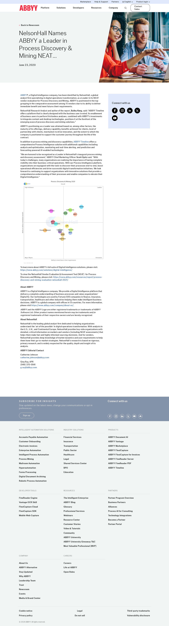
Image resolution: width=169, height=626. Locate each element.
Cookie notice (25, 611)
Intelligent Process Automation (34, 455)
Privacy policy (26, 615)
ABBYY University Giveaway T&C (79, 542)
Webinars (68, 516)
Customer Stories (72, 524)
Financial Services (72, 437)
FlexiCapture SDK (27, 511)
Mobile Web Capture (29, 516)
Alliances (112, 507)
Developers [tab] (78, 8)
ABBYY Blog (69, 502)
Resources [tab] (96, 8)
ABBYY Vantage (116, 442)
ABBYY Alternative (28, 567)
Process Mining (26, 459)
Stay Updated (26, 572)
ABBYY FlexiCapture (118, 450)
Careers (67, 563)
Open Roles (69, 572)
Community (69, 533)
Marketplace (85, 2)
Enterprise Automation (30, 450)
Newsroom (24, 589)
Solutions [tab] (61, 8)
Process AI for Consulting (120, 511)
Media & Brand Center (29, 598)
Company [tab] (113, 8)
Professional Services (74, 511)
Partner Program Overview (121, 498)
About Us (23, 563)
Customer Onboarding (30, 442)
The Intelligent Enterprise (76, 498)
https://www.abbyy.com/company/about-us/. (52, 305)
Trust (21, 585)
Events (22, 594)
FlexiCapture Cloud (28, 507)
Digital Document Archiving (32, 477)
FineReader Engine (28, 498)
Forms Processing (27, 472)
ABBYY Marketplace (118, 446)
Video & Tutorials (72, 529)
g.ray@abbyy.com (28, 367)
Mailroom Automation (29, 463)
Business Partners (117, 502)
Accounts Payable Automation (33, 437)
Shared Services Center (75, 463)
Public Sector (70, 450)
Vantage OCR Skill (28, 502)
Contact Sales (138, 7)
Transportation (71, 446)
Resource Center (72, 520)
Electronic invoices (28, 446)
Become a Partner (116, 520)
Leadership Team (27, 581)
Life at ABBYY (70, 567)
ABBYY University (72, 537)
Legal (66, 459)
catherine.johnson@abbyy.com (34, 357)
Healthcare (69, 455)
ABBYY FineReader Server (121, 459)
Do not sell (80, 615)
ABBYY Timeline (81, 142)
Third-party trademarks (138, 611)
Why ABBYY (25, 576)
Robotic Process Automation (33, 481)
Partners (115, 2)
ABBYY (23, 95)
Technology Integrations (120, 516)
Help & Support (101, 2)
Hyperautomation (27, 468)
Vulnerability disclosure (138, 615)
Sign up (26, 415)
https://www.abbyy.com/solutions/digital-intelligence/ (46, 270)
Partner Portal (115, 524)
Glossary (68, 507)
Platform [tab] (45, 8)
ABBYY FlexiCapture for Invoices (124, 455)
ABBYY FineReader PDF (119, 463)
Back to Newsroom (29, 25)
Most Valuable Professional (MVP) (80, 546)
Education (68, 472)
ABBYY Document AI (118, 437)
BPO (66, 468)
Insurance (68, 442)
